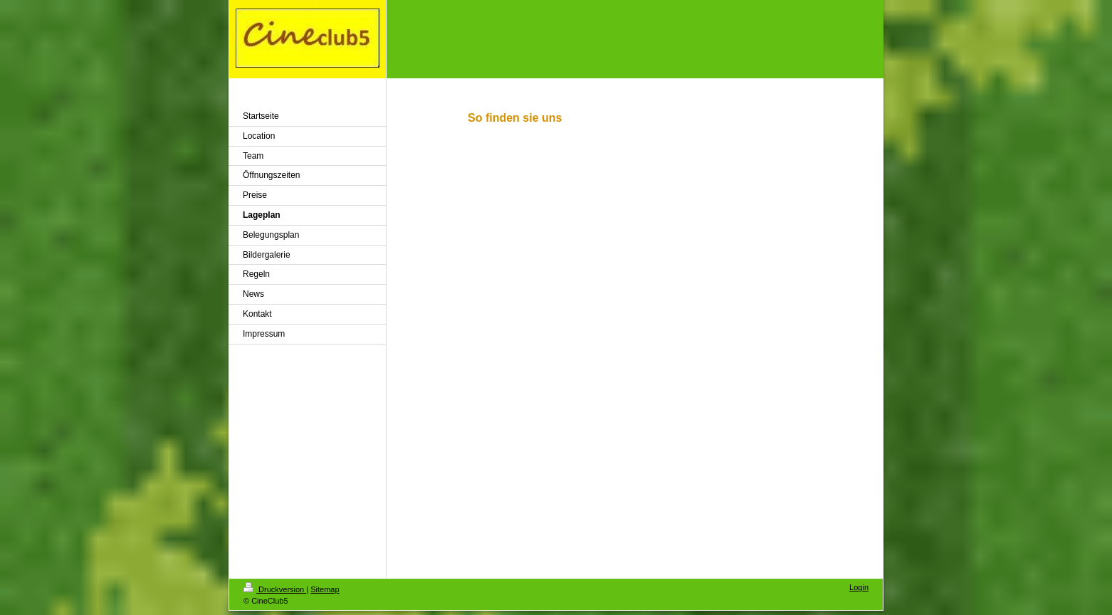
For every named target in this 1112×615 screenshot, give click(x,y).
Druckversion (274, 589)
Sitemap (324, 589)
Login (859, 587)
